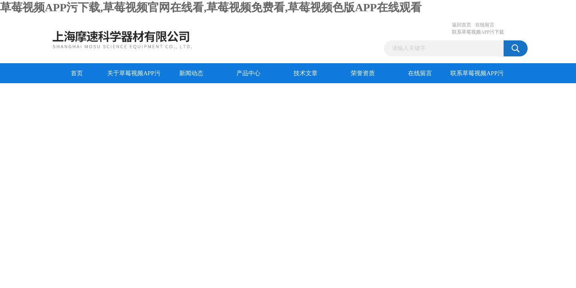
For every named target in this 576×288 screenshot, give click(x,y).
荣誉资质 (363, 73)
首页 (77, 73)
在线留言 (484, 25)
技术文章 (306, 73)
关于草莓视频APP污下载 (133, 76)
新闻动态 (191, 73)
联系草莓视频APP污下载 (478, 32)
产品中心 (248, 73)
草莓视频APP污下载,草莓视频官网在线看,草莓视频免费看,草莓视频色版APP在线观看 (211, 7)
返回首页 (461, 25)
